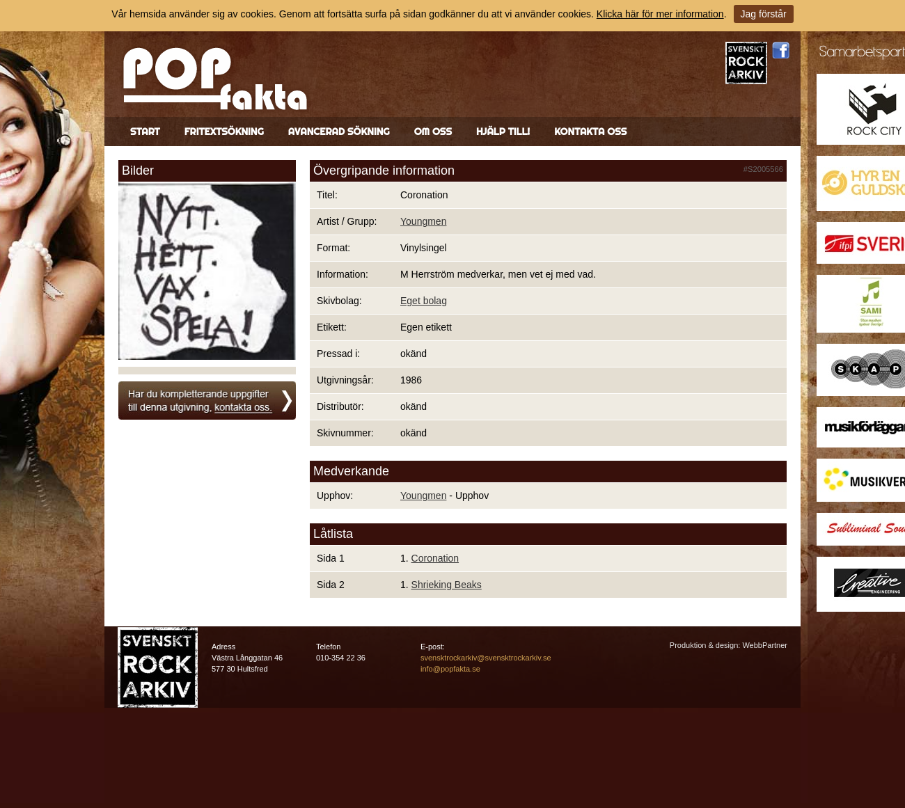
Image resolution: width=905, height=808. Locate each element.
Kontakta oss (590, 131)
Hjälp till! (503, 131)
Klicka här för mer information (660, 13)
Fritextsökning (224, 131)
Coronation (435, 558)
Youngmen (423, 221)
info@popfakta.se (450, 669)
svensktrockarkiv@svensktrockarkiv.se (485, 657)
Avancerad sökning (339, 131)
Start (145, 131)
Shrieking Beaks (446, 584)
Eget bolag (423, 300)
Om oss (433, 131)
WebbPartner (764, 645)
